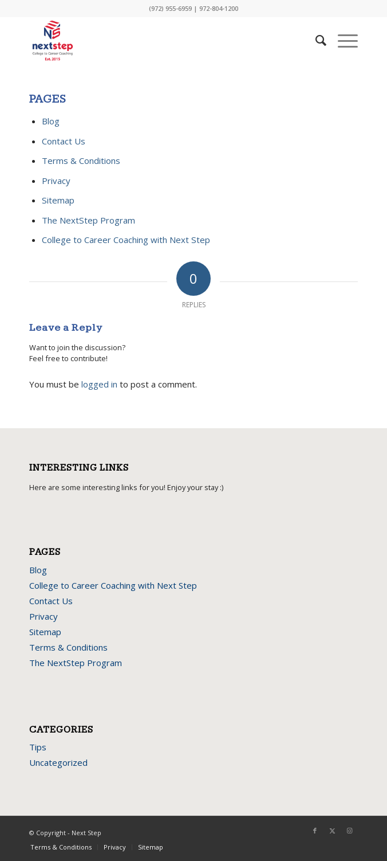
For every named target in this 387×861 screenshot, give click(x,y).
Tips (37, 747)
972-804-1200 (218, 8)
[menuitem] (315, 41)
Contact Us (63, 141)
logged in (99, 384)
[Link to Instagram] (349, 830)
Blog (51, 121)
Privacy (56, 180)
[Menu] (342, 41)
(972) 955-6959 (170, 8)
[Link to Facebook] (314, 830)
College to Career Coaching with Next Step (126, 239)
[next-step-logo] (161, 41)
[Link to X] (332, 830)
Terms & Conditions (81, 160)
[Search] (315, 41)
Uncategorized (58, 762)
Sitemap (58, 200)
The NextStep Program (88, 220)
